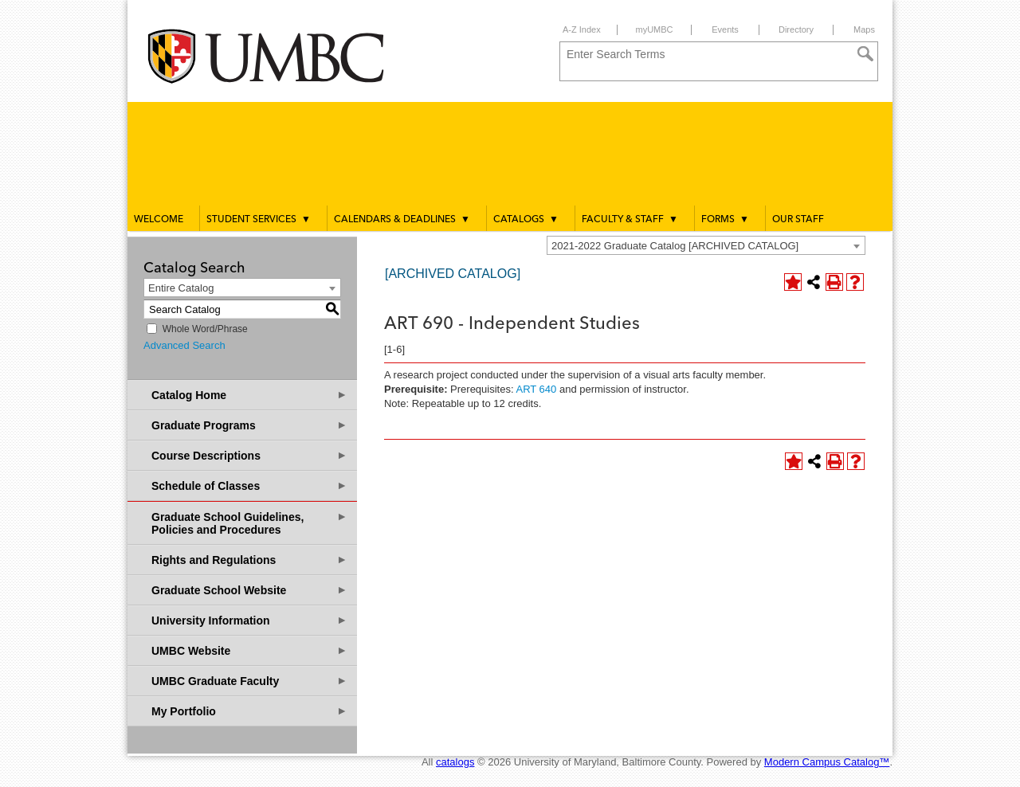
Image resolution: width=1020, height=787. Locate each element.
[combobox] (706, 245)
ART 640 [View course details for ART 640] (536, 389)
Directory (796, 29)
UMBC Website (249, 650)
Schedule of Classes (249, 485)
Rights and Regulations (249, 559)
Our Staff (798, 220)
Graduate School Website (249, 590)
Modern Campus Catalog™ (827, 762)
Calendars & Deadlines (402, 219)
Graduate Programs (249, 425)
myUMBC (654, 29)
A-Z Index (582, 29)
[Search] (865, 54)
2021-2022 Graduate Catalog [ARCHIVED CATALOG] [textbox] (674, 246)
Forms (725, 219)
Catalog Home (249, 394)
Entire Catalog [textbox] (181, 288)
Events (725, 29)
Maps (864, 29)
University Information (249, 620)
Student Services (258, 219)
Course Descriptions (249, 455)
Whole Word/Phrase (205, 329)
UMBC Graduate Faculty (249, 680)
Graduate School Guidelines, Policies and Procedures (249, 523)
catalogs (455, 762)
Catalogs (526, 219)
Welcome (158, 220)
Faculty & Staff (630, 219)
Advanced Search (184, 345)
